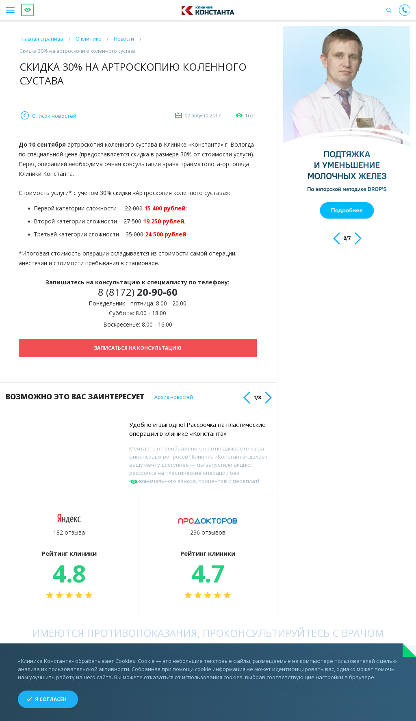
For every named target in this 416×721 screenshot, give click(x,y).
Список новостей (54, 115)
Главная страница (41, 38)
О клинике (88, 38)
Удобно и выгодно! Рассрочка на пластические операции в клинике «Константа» (197, 428)
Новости (124, 38)
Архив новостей (173, 397)
